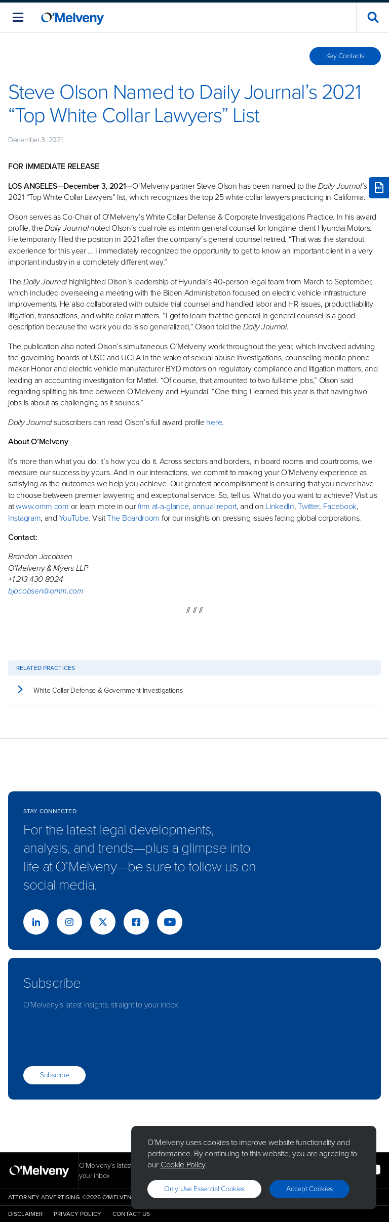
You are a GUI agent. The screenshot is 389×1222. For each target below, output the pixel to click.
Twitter (308, 506)
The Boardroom (133, 518)
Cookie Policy (183, 1164)
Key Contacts (345, 56)
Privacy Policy (77, 1213)
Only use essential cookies (204, 1189)
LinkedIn (279, 506)
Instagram (24, 518)
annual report (214, 506)
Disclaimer (25, 1213)
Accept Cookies (309, 1189)
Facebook (340, 506)
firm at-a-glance (163, 506)
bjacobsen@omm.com (46, 591)
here (214, 422)
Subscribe (54, 1075)
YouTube (74, 518)
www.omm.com (42, 506)
